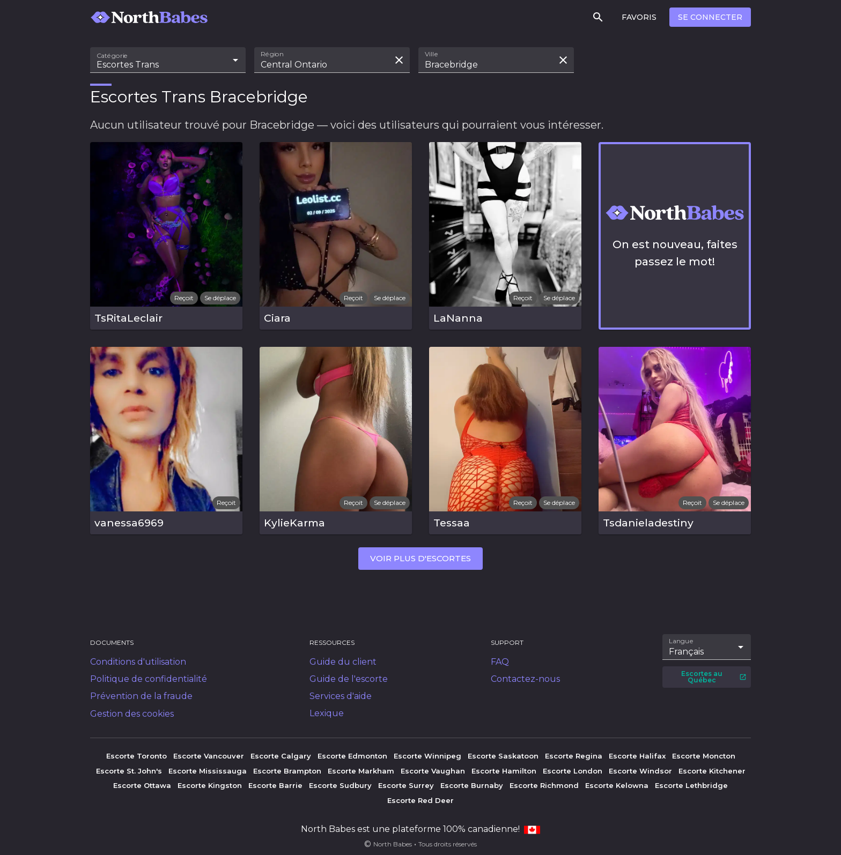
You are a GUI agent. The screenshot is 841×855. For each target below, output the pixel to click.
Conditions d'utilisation (138, 662)
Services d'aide (340, 696)
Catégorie (112, 56)
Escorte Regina (573, 756)
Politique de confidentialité (148, 679)
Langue (681, 641)
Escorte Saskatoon (503, 756)
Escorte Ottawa (142, 785)
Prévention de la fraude (141, 696)
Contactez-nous (525, 679)
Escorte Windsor (640, 771)
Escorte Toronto (136, 756)
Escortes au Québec (714, 677)
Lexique (326, 713)
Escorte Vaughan (433, 771)
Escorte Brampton (287, 771)
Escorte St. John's (129, 771)
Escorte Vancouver (208, 756)
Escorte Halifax (637, 756)
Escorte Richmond (544, 785)
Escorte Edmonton (352, 756)
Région (272, 54)
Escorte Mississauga (207, 771)
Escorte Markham (361, 771)
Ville (432, 54)
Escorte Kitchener (712, 771)
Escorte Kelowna (616, 785)
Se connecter (710, 17)
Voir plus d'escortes (420, 558)
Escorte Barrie (275, 785)
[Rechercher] (598, 17)
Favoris (639, 17)
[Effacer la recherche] (399, 60)
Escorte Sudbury (340, 785)
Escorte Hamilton (503, 771)
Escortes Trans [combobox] (128, 65)
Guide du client (343, 662)
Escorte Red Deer (420, 800)
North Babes (392, 844)
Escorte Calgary (280, 756)
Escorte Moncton (703, 756)
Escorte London (572, 771)
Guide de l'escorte (348, 679)
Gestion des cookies (132, 714)
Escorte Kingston (210, 785)
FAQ (500, 662)
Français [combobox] (686, 651)
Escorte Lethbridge (691, 785)
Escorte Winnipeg (427, 756)
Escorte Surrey (406, 785)
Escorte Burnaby (471, 785)
